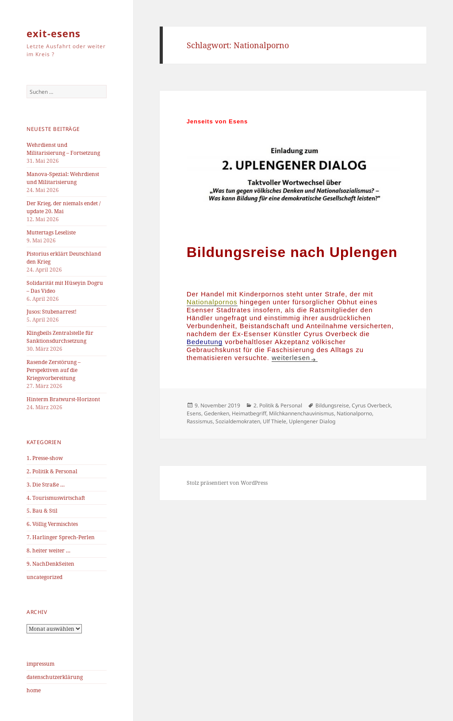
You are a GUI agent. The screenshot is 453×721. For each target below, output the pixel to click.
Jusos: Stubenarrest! (52, 311)
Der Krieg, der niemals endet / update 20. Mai (63, 207)
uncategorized (44, 577)
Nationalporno (354, 413)
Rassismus (200, 421)
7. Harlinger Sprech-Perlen (61, 537)
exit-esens (54, 33)
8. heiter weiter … (48, 550)
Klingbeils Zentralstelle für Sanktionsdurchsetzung (60, 337)
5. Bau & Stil (42, 510)
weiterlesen (295, 357)
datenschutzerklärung (55, 677)
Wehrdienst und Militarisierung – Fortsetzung (63, 149)
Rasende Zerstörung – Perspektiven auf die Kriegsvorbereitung (54, 370)
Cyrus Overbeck (371, 405)
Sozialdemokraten (237, 421)
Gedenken (216, 413)
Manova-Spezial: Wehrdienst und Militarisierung (63, 178)
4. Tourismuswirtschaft (56, 498)
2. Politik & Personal (52, 471)
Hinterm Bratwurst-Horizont (63, 399)
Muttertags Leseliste (51, 232)
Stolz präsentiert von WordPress (227, 483)
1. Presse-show (45, 458)
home (34, 690)
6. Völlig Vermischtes (52, 524)
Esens (194, 413)
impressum (40, 663)
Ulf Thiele (274, 421)
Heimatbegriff (249, 413)
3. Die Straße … (46, 484)
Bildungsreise (332, 405)
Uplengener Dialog (312, 421)
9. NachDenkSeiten (50, 564)
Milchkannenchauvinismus (301, 413)
